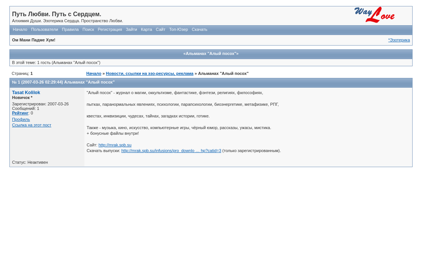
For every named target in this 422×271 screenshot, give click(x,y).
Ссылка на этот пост (31, 125)
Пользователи (44, 29)
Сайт (160, 29)
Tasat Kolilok (26, 92)
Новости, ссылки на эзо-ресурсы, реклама (149, 73)
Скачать (199, 29)
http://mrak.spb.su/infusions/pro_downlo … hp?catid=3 (171, 150)
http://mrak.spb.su (114, 145)
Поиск (88, 29)
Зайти (131, 29)
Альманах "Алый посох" (89, 82)
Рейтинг (20, 113)
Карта (146, 29)
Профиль (21, 119)
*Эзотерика (399, 40)
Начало (20, 29)
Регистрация (110, 29)
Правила (70, 29)
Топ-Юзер (178, 29)
